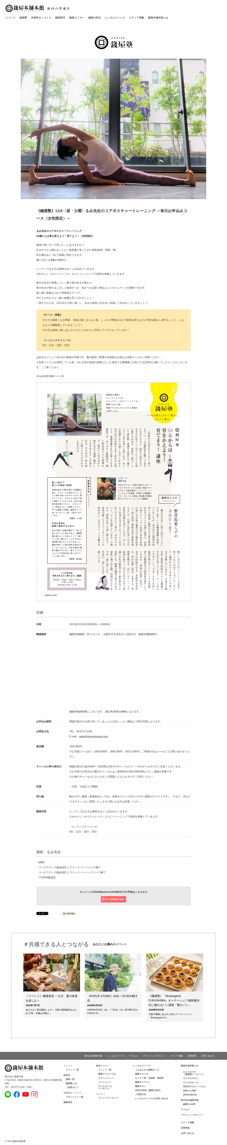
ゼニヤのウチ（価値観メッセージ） (194, 1073)
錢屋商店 (60, 17)
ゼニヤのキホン (190, 1078)
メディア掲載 (136, 17)
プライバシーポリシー (154, 1056)
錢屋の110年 (189, 1104)
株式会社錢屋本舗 (93, 1056)
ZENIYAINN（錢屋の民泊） (148, 1090)
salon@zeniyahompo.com (93, 736)
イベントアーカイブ (108, 1098)
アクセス (133, 1056)
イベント (11, 17)
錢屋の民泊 (94, 17)
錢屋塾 (23, 17)
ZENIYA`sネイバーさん (194, 1086)
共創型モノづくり (41, 17)
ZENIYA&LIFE (190, 1094)
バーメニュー (104, 1082)
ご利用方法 (140, 1094)
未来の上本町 (189, 1090)
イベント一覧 (72, 1069)
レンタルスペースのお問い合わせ (151, 1098)
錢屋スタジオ (141, 1074)
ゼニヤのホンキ (190, 1082)
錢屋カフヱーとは (107, 1074)
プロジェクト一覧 (74, 1097)
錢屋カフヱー (76, 17)
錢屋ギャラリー (143, 1082)
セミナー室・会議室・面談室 (149, 1078)
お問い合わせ (207, 1056)
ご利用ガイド (72, 1087)
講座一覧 (70, 1079)
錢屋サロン (140, 1086)
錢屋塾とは (71, 1083)
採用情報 (192, 1056)
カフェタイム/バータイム (105, 1087)
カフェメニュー (106, 1078)
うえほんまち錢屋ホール (147, 1069)
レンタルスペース (115, 17)
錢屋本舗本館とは (158, 17)
